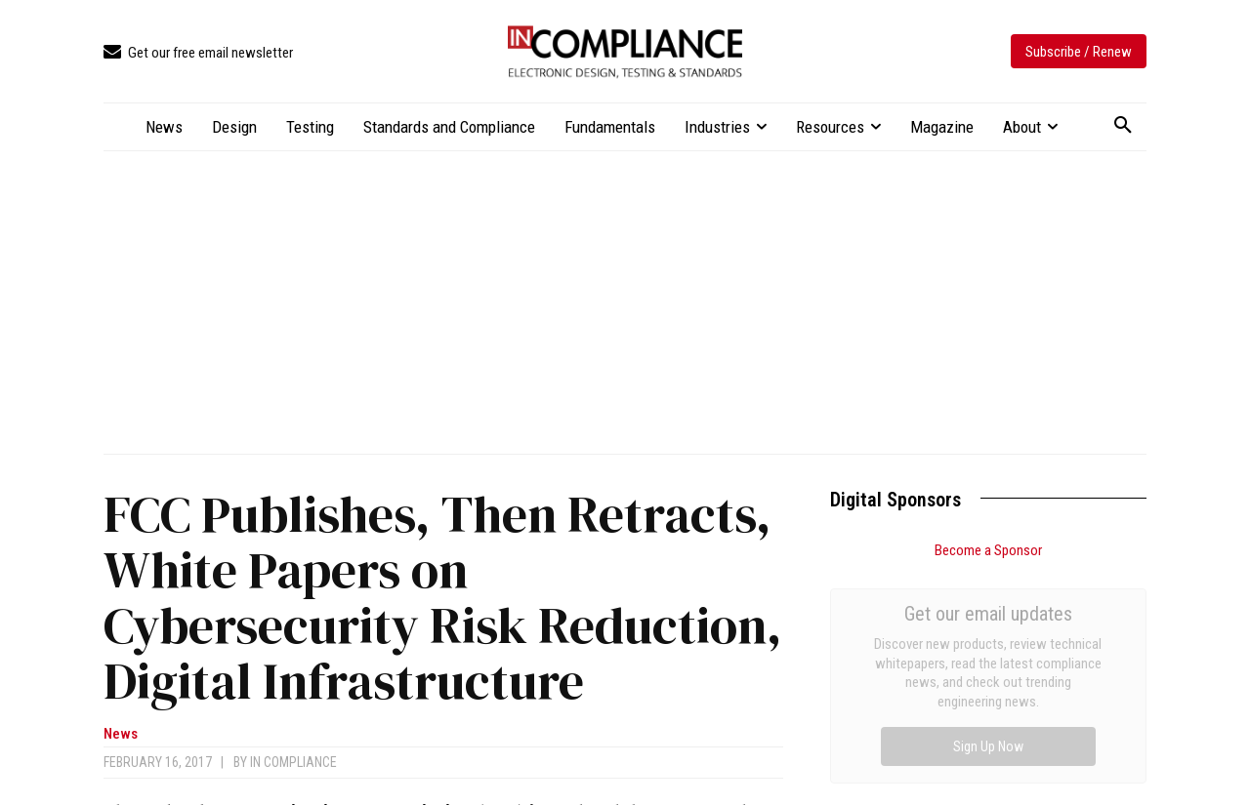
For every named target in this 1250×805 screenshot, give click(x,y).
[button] (1123, 125)
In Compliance (293, 762)
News (121, 734)
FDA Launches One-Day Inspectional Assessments (983, 709)
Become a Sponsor (988, 550)
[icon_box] (198, 53)
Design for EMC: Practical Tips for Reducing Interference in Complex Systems (965, 658)
